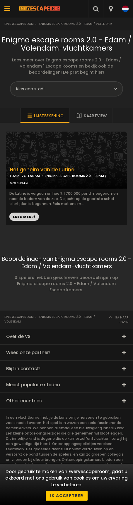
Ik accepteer (66, 496)
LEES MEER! (24, 216)
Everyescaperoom (19, 24)
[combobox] (110, 9)
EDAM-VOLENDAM (25, 175)
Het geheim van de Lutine (42, 170)
